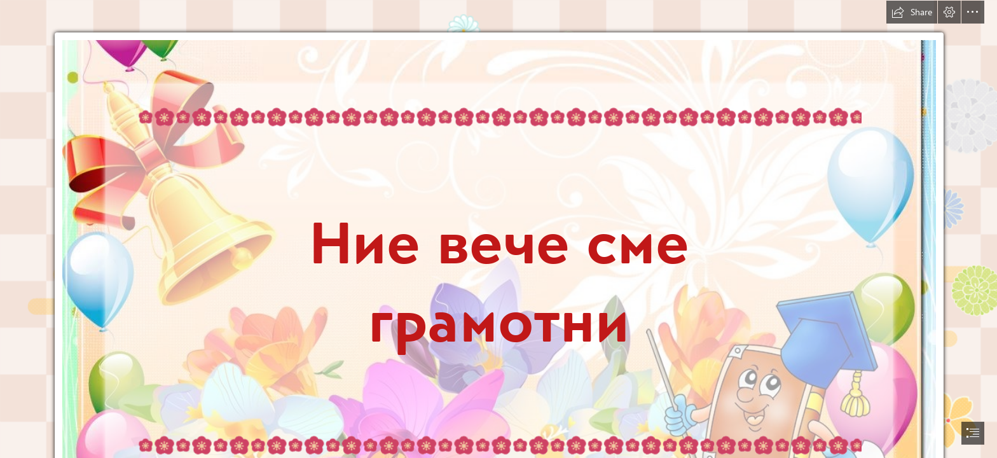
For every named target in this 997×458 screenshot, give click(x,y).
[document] (498, 229)
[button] (911, 12)
